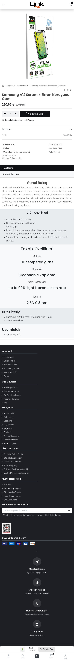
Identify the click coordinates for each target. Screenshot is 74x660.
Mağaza (10, 86)
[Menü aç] (37, 656)
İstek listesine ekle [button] (12, 120)
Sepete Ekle (47, 649)
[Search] (23, 656)
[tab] (37, 174)
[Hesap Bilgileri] (65, 655)
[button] (69, 510)
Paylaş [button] (29, 120)
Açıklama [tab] (7, 168)
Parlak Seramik (22, 86)
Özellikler (6, 129)
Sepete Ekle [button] (34, 113)
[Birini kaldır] (5, 113)
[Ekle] (15, 113)
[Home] (8, 656)
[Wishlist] (51, 655)
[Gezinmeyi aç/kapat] (4, 4)
